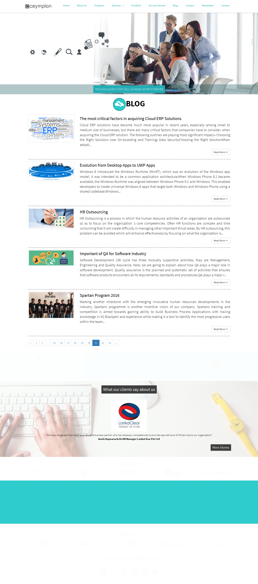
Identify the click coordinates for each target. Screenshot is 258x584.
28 (75, 343)
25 (54, 343)
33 (110, 343)
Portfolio (136, 5)
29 (82, 343)
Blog (175, 5)
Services (118, 5)
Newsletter (208, 5)
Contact (189, 5)
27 (68, 343)
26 (61, 343)
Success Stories (157, 5)
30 (89, 343)
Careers (225, 5)
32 (103, 343)
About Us (82, 5)
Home (66, 5)
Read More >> (221, 152)
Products (99, 5)
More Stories (220, 447)
